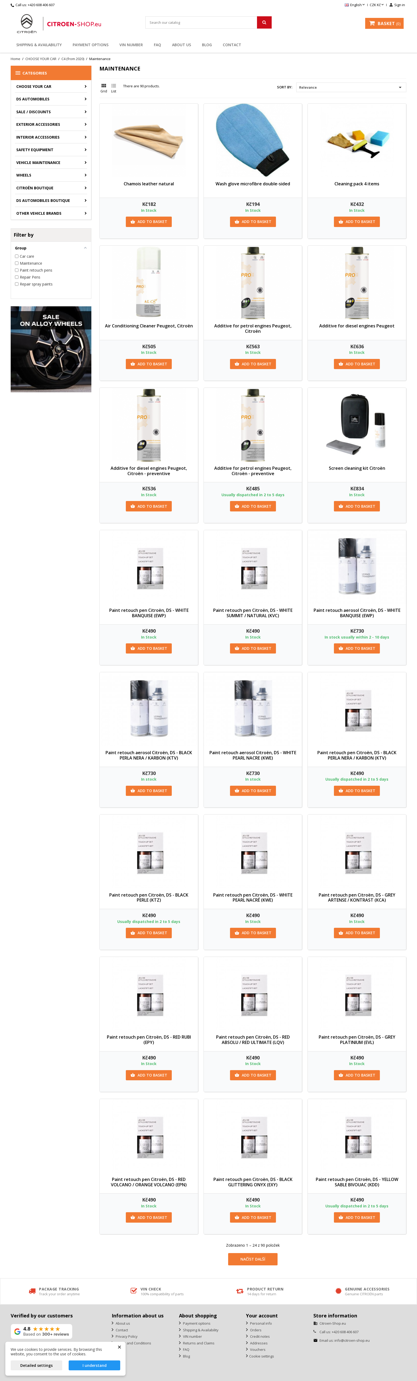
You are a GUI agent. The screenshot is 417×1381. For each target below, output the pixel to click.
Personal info (260, 1323)
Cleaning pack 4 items (356, 184)
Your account (262, 1315)
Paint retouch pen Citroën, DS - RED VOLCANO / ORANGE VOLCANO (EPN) (149, 1182)
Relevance (351, 87)
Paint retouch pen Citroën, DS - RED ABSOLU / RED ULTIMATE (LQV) (253, 1039)
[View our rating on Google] (41, 1331)
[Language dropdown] (355, 5)
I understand (95, 1365)
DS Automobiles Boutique (43, 200)
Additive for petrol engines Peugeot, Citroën (252, 328)
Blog (207, 44)
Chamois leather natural (149, 184)
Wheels (23, 175)
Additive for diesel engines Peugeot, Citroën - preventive (149, 470)
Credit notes (259, 1336)
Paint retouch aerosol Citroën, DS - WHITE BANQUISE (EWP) (357, 613)
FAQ (157, 44)
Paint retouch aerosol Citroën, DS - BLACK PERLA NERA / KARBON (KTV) (149, 755)
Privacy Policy (126, 1336)
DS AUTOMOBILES (32, 98)
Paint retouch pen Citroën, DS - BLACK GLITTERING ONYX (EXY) (253, 1182)
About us (181, 44)
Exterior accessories (38, 124)
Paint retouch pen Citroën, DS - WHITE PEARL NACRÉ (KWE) (253, 897)
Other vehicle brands (38, 213)
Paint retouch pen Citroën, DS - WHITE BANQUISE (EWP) (149, 613)
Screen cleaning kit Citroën (357, 468)
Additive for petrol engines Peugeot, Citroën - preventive (252, 470)
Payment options (90, 44)
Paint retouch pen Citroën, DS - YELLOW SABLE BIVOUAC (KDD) (357, 1182)
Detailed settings (36, 1365)
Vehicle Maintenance (38, 162)
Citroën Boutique (34, 187)
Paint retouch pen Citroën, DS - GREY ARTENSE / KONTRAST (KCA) (357, 897)
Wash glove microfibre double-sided (253, 184)
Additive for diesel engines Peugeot (357, 326)
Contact (232, 44)
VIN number (131, 44)
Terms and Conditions (133, 1343)
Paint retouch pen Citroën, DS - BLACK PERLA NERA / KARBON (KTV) (356, 755)
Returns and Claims (198, 1343)
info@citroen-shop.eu (352, 1340)
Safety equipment (34, 149)
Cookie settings (261, 1356)
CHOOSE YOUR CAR (33, 86)
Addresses (258, 1343)
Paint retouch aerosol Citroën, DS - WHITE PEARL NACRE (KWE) (252, 755)
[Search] (208, 22)
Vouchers (257, 1349)
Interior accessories (38, 137)
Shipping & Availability (39, 44)
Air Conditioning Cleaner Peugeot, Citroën (149, 326)
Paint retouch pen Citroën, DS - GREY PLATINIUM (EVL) (357, 1039)
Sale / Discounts (33, 111)
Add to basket (148, 221)
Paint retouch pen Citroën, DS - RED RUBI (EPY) (149, 1039)
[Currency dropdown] (377, 5)
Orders (255, 1330)
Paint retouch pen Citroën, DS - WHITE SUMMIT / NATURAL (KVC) (253, 613)
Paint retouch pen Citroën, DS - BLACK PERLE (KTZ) (148, 897)
